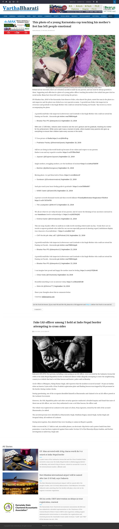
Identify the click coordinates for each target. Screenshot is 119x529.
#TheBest (104, 198)
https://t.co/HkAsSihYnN (75, 282)
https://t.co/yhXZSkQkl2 (71, 214)
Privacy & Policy (58, 525)
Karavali (12, 16)
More (110, 16)
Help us (88, 304)
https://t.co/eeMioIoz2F (72, 175)
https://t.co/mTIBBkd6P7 (81, 186)
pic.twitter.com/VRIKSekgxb (67, 116)
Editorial (95, 16)
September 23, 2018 (69, 121)
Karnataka (21, 16)
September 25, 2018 (67, 157)
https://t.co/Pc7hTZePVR (43, 200)
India (29, 16)
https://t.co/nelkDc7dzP (67, 231)
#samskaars (42, 214)
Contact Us (50, 525)
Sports (56, 16)
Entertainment (85, 16)
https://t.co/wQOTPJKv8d (89, 270)
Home (5, 16)
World (40, 16)
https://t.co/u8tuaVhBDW (89, 164)
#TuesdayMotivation (85, 198)
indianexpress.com (48, 297)
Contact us (80, 2)
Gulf (34, 16)
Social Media (65, 16)
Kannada (88, 2)
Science (103, 16)
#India (50, 138)
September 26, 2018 (73, 143)
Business (75, 16)
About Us (72, 2)
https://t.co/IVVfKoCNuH (71, 152)
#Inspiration (96, 198)
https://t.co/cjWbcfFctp (60, 138)
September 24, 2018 (65, 275)
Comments (48, 16)
